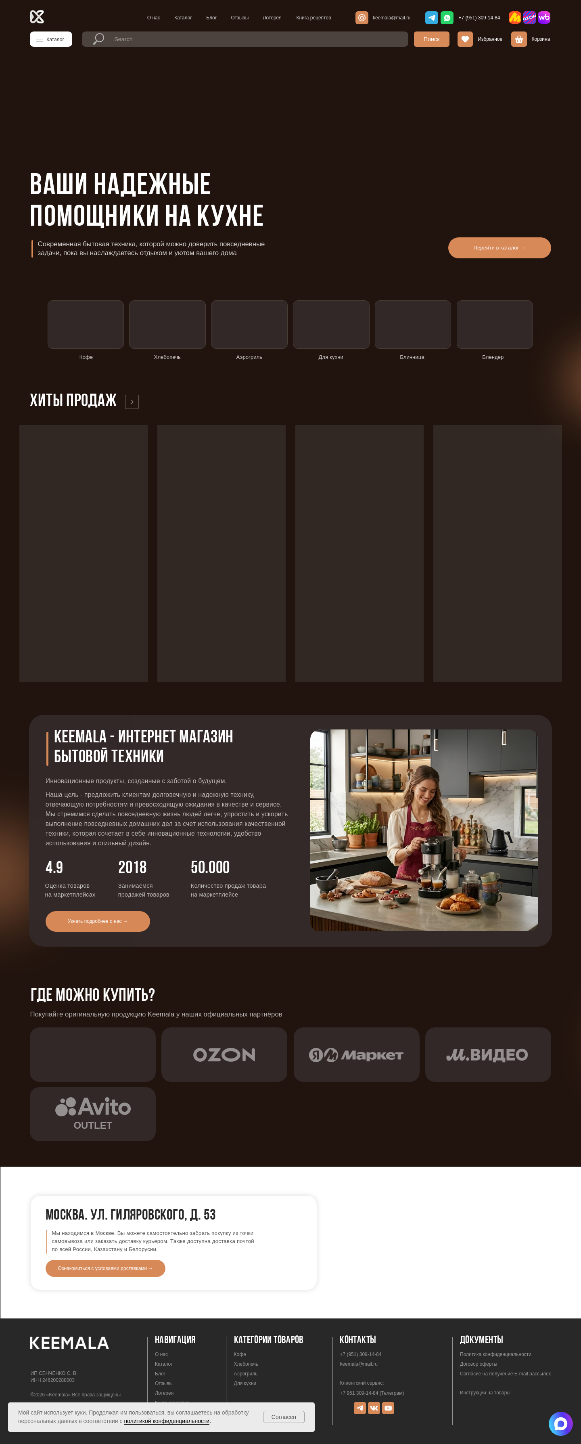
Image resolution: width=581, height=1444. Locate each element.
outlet (92, 1096)
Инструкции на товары (485, 1364)
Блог (211, 18)
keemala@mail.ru (392, 18)
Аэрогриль (246, 1345)
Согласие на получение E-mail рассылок (505, 1345)
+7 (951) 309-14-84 (479, 18)
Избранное (490, 39)
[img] (561, 1424)
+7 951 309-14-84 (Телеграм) (372, 1364)
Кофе (240, 1326)
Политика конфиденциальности (495, 1326)
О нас (153, 18)
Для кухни (245, 1355)
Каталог (183, 18)
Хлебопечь (246, 1335)
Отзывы (240, 18)
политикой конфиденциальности (166, 1421)
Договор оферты (478, 1335)
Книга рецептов (313, 18)
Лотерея (272, 18)
